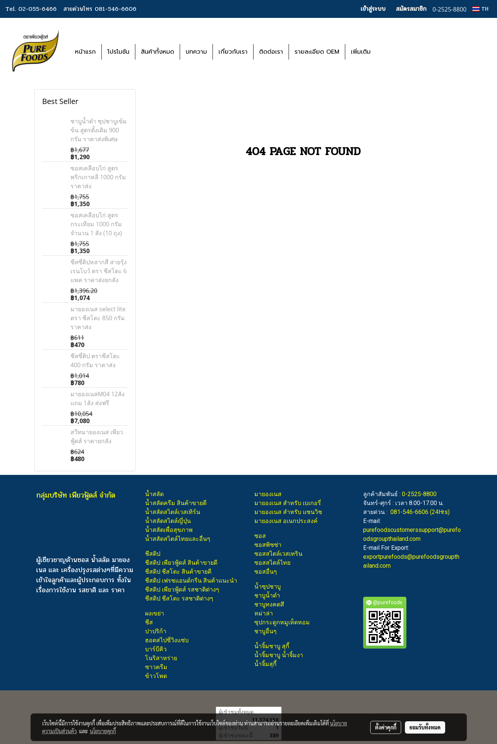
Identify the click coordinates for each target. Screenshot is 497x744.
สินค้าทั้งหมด (157, 51)
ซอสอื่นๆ (265, 571)
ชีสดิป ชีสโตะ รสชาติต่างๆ (179, 598)
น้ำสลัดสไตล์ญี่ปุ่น (168, 520)
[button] (387, 52)
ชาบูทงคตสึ (269, 604)
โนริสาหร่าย (161, 658)
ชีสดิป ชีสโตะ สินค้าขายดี (178, 571)
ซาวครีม (156, 667)
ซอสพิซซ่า (267, 544)
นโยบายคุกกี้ (103, 731)
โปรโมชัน (118, 51)
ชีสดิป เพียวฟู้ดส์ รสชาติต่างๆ (182, 589)
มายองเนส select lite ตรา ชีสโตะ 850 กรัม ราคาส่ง (98, 318)
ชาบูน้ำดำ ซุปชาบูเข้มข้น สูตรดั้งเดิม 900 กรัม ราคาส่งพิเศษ (98, 130)
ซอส (260, 535)
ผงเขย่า (154, 613)
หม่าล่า (263, 613)
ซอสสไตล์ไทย (272, 562)
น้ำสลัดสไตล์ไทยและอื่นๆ (177, 538)
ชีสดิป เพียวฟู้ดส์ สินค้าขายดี (181, 562)
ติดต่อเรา (271, 51)
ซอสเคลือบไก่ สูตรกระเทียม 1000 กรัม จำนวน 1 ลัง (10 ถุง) (96, 224)
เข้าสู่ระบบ (373, 8)
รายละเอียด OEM (317, 51)
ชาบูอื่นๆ (265, 631)
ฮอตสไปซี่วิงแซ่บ (167, 640)
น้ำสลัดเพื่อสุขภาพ (169, 529)
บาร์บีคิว (156, 649)
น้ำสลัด (154, 494)
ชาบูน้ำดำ (267, 595)
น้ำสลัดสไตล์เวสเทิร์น (172, 512)
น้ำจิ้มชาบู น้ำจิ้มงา (278, 655)
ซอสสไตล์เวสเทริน (278, 553)
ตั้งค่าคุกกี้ (385, 727)
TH (480, 9)
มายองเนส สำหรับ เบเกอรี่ (287, 503)
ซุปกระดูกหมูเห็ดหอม (282, 622)
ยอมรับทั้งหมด (425, 727)
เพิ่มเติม (361, 51)
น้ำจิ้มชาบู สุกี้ (271, 646)
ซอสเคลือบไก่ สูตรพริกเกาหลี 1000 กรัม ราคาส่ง (98, 177)
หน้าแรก (85, 51)
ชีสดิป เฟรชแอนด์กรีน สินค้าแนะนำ (191, 580)
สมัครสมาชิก (411, 8)
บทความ (196, 51)
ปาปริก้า (155, 631)
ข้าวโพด (156, 676)
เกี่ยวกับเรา (233, 51)
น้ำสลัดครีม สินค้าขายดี (176, 503)
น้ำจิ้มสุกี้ (265, 664)
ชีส (149, 622)
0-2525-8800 (419, 494)
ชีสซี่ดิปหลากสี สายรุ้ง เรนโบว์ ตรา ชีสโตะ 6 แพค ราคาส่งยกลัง (98, 271)
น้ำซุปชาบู (267, 586)
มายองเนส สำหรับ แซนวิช (288, 512)
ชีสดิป (152, 553)
